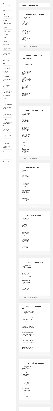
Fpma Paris (5, 30)
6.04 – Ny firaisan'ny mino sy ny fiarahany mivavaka (7, 88)
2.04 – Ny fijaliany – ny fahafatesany (6, 72)
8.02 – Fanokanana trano (6, 139)
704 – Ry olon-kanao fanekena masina (33, 307)
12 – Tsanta (4, 63)
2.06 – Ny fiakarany (6, 75)
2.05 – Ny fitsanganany (6, 73)
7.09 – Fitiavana (5, 119)
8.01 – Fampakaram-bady (6, 137)
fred (28, 46)
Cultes (4, 28)
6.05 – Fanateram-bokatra (6, 90)
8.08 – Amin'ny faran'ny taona (7, 148)
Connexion (4, 158)
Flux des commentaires (6, 161)
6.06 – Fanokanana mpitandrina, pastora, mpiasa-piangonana (7, 92)
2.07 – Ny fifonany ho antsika (7, 76)
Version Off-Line (5, 20)
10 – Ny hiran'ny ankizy (6, 60)
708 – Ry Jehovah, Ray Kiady (32, 110)
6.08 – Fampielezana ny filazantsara (6, 96)
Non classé (4, 153)
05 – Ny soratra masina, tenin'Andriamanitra (6, 46)
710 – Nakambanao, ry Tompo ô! (34, 14)
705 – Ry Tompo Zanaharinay (33, 262)
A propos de (4, 37)
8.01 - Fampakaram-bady (33, 46)
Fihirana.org (6, 4)
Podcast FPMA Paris (7, 31)
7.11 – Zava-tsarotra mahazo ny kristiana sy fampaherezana (7, 123)
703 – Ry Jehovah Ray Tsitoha (33, 363)
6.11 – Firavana (5, 103)
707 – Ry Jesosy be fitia (30, 167)
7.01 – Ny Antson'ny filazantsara (7, 104)
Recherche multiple (6, 17)
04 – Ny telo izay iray (6, 44)
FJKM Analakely (6, 34)
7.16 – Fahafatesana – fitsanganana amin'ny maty (7, 133)
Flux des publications (6, 160)
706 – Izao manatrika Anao (32, 215)
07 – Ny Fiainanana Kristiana (7, 48)
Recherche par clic (6, 19)
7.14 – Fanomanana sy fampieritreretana (6, 130)
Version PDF (5, 27)
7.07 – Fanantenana (6, 116)
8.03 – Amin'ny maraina (6, 140)
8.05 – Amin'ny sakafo (6, 143)
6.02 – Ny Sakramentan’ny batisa (7, 84)
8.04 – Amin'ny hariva (6, 142)
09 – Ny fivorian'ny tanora (6, 49)
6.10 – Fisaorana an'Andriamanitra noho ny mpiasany (7, 101)
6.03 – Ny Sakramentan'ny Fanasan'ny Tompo (6, 86)
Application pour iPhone (7, 22)
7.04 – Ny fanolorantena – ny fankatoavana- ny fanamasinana (7, 110)
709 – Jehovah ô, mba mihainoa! (34, 55)
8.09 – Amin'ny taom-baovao (7, 150)
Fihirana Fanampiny (6, 151)
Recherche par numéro (6, 16)
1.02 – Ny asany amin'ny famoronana (6, 54)
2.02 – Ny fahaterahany (6, 68)
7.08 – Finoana (5, 118)
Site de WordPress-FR (6, 163)
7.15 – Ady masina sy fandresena (7, 131)
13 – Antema (5, 64)
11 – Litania (4, 61)
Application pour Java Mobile (8, 23)
